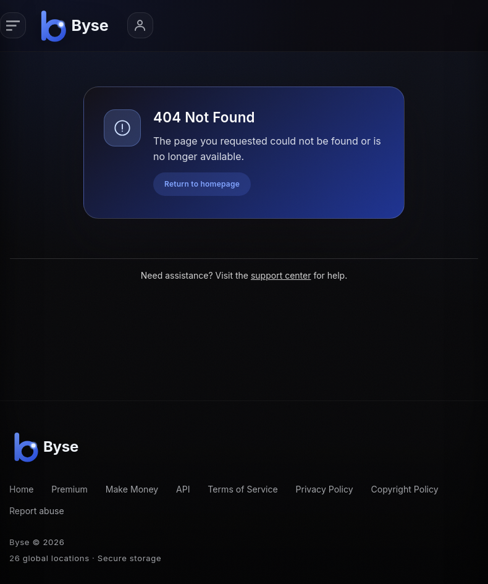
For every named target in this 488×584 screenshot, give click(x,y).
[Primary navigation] (13, 25)
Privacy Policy (324, 489)
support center (281, 275)
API (183, 489)
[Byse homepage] (76, 25)
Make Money (132, 489)
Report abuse (36, 511)
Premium (69, 489)
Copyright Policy (404, 489)
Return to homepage (202, 183)
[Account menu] (140, 25)
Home (21, 489)
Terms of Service (242, 489)
